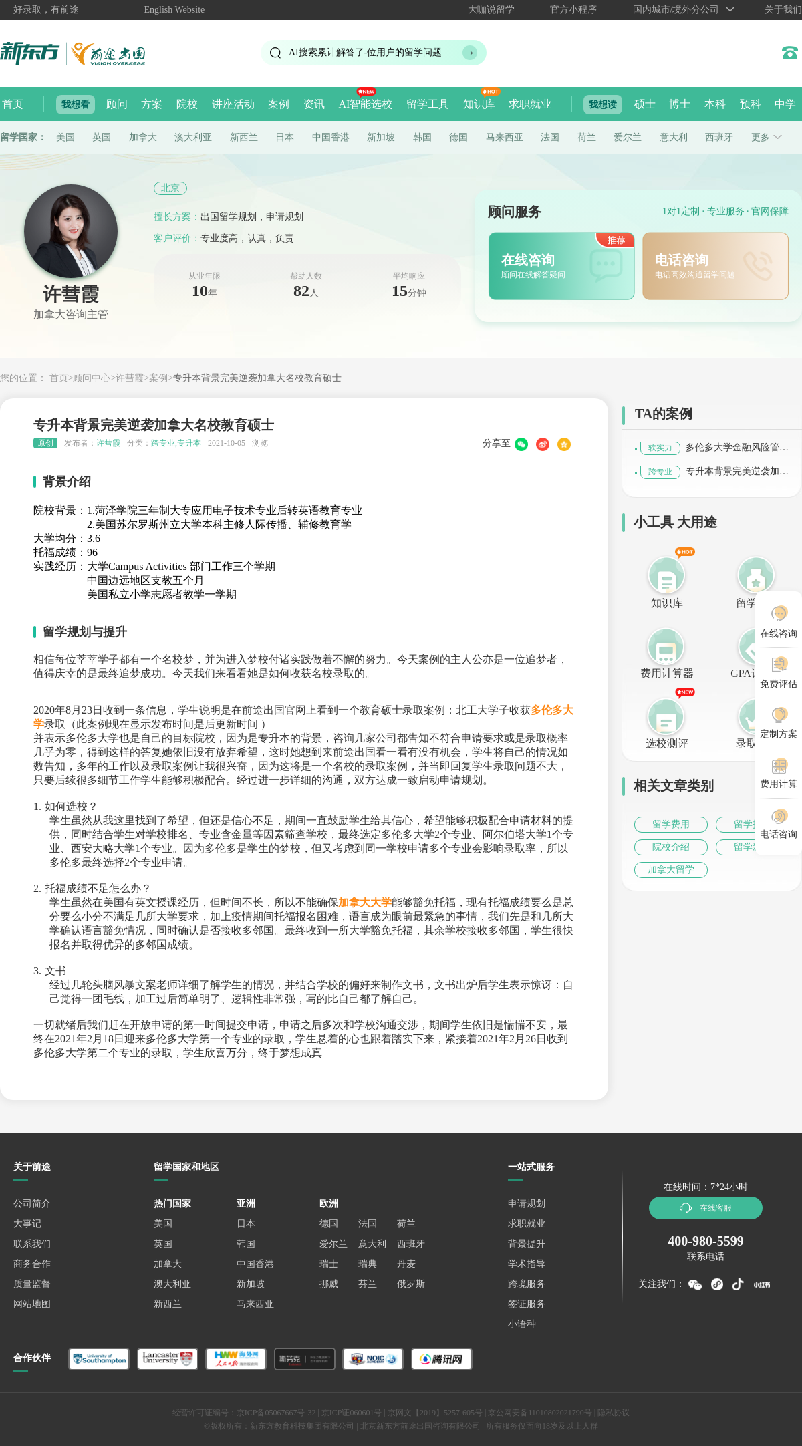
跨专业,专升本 (176, 443)
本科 (715, 104)
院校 (187, 104)
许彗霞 (130, 378)
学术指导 (526, 1264)
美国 (65, 137)
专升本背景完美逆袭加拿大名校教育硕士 (257, 378)
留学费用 (671, 824)
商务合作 (32, 1264)
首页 (12, 104)
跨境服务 (526, 1284)
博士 (679, 104)
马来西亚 (504, 137)
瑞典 (367, 1264)
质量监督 (32, 1284)
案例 (278, 104)
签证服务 (526, 1304)
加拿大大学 (365, 902)
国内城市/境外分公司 (676, 10)
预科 (750, 104)
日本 (284, 137)
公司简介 (32, 1204)
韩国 (422, 137)
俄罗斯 (411, 1284)
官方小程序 (573, 10)
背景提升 (526, 1244)
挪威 (328, 1284)
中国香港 (331, 137)
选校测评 (667, 743)
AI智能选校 (365, 104)
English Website (174, 10)
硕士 (645, 104)
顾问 (117, 104)
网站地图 (32, 1304)
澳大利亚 (193, 137)
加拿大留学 (671, 870)
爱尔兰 (628, 137)
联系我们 (32, 1244)
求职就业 (530, 104)
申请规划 (526, 1204)
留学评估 (757, 603)
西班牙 (719, 137)
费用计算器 (667, 673)
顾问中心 (91, 378)
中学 (785, 104)
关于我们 (783, 10)
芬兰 (367, 1284)
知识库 (479, 104)
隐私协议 (613, 1412)
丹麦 (406, 1264)
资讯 (314, 104)
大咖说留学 (491, 10)
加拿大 (143, 137)
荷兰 (586, 137)
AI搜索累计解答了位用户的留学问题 (365, 52)
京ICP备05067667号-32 (276, 1412)
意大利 (674, 137)
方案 (151, 104)
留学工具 (427, 104)
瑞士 (328, 1264)
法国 (550, 137)
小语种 (522, 1324)
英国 (101, 137)
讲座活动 (233, 104)
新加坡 (381, 137)
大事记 (27, 1224)
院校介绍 (671, 847)
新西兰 (244, 137)
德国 (458, 137)
